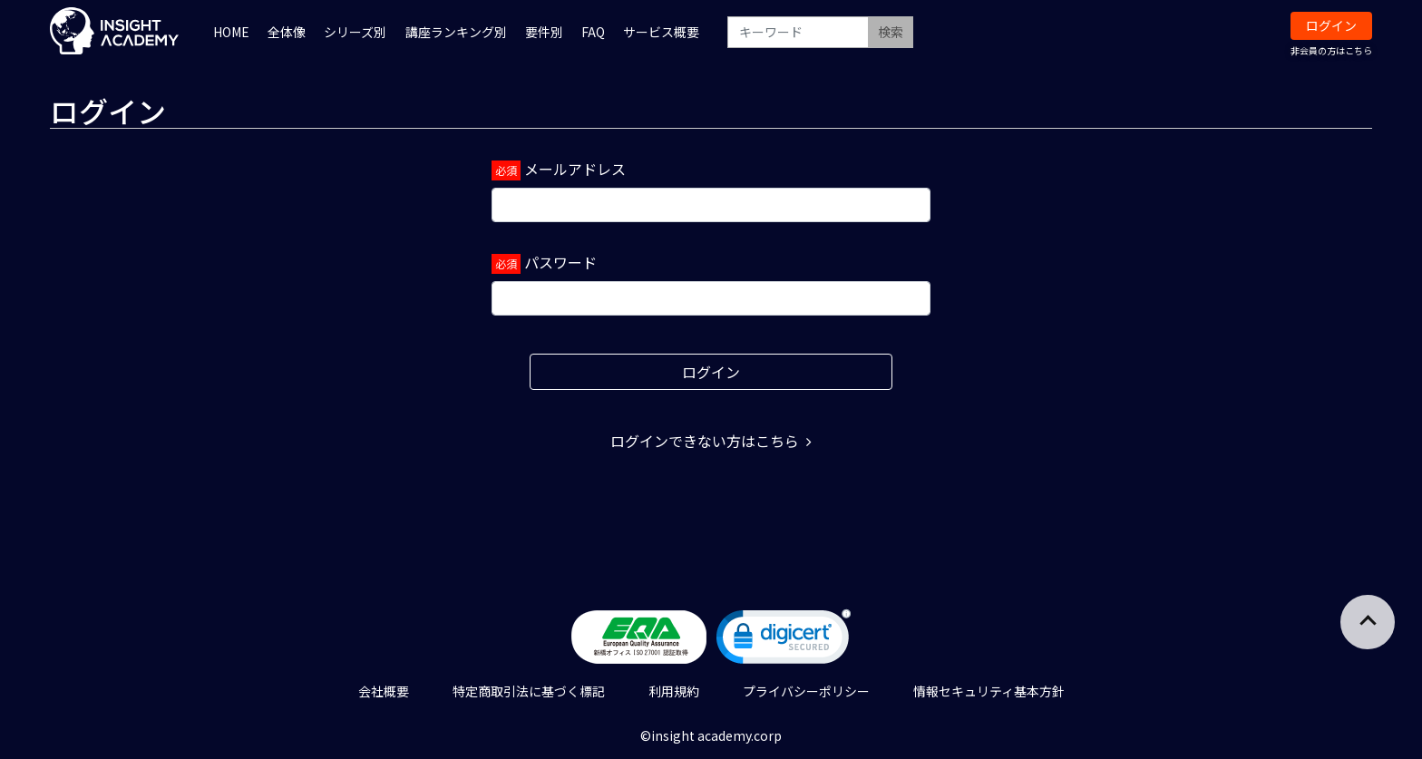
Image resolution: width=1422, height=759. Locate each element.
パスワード (560, 262)
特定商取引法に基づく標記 (529, 691)
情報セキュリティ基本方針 (989, 691)
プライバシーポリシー (806, 691)
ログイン (1331, 25)
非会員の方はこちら (1331, 50)
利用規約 (673, 691)
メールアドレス (575, 169)
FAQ (593, 32)
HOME (231, 32)
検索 (890, 32)
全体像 (287, 32)
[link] (784, 640)
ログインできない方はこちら (711, 441)
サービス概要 (661, 32)
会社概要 (383, 691)
